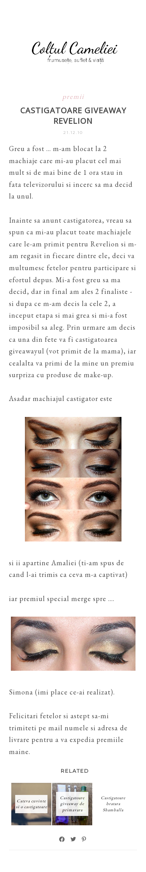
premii (73, 96)
